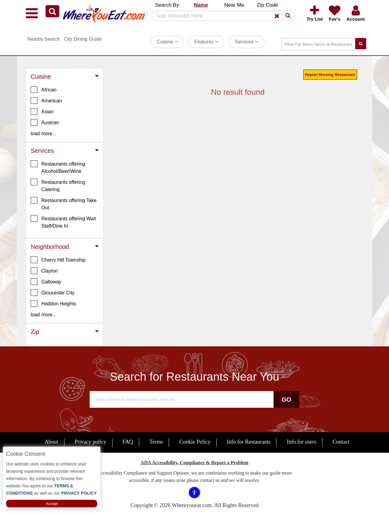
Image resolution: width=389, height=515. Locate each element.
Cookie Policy (195, 442)
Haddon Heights (53, 303)
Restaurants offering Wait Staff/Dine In (63, 221)
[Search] (221, 16)
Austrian (45, 122)
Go (286, 399)
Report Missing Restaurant (330, 74)
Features (206, 41)
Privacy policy (90, 442)
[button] (52, 11)
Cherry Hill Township (58, 259)
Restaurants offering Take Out (64, 203)
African (44, 89)
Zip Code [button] (267, 5)
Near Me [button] (234, 5)
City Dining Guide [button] (83, 39)
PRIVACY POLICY (78, 493)
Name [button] (201, 5)
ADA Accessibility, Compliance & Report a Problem (195, 462)
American (46, 100)
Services (246, 41)
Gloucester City (52, 292)
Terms (156, 442)
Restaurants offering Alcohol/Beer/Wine (58, 167)
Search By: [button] (167, 5)
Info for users (301, 442)
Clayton (44, 270)
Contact (340, 442)
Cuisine (167, 41)
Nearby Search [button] (43, 39)
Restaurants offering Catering (58, 185)
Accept (52, 503)
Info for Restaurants (248, 442)
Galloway (46, 281)
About (51, 442)
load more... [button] (43, 133)
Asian (42, 111)
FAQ (127, 442)
